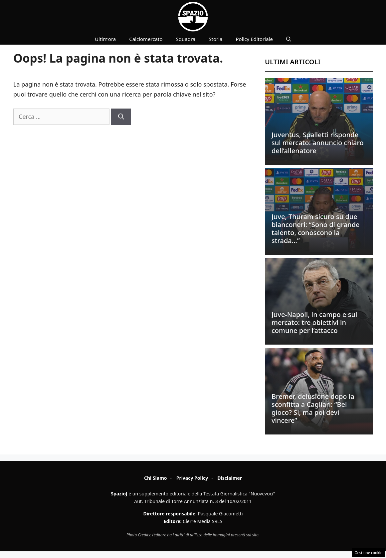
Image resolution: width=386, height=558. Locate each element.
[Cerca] (121, 117)
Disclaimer (229, 478)
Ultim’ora (105, 39)
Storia (215, 39)
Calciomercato (145, 39)
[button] (289, 39)
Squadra (186, 39)
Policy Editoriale (254, 39)
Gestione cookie (368, 552)
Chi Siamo (155, 478)
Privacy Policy (192, 478)
